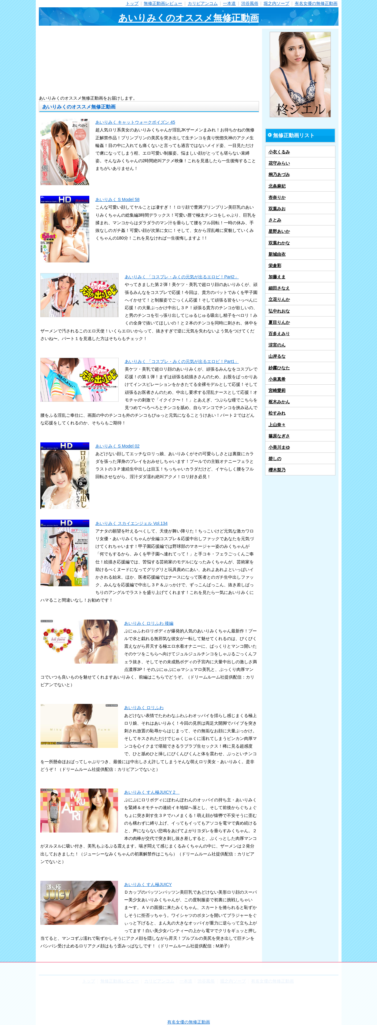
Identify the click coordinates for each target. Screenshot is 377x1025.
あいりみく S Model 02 (117, 446)
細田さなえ (279, 288)
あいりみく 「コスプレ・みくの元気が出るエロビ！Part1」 (182, 361)
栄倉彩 (274, 265)
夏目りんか (279, 322)
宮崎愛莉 (277, 390)
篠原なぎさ (279, 436)
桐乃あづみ (279, 174)
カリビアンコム (203, 3)
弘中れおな (279, 311)
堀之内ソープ (276, 3)
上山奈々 (277, 424)
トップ (132, 3)
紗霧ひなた (279, 367)
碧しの (274, 458)
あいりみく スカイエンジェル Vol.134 (131, 523)
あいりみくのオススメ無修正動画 (188, 18)
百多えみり (279, 333)
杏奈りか (277, 197)
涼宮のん (277, 344)
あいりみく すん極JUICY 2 (152, 792)
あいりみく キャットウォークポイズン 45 (135, 122)
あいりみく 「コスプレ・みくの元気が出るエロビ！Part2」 (182, 276)
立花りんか (279, 299)
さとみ (274, 220)
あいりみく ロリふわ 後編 (149, 623)
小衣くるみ (279, 151)
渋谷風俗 (249, 3)
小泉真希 (277, 379)
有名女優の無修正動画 (316, 3)
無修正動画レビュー (163, 3)
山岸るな (277, 356)
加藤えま (277, 276)
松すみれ (277, 413)
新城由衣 (277, 254)
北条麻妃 (277, 186)
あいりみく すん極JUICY (148, 884)
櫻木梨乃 (277, 469)
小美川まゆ (279, 447)
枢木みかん (279, 401)
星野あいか (279, 231)
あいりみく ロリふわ (144, 707)
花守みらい (279, 163)
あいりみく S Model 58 (117, 199)
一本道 (229, 3)
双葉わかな (279, 242)
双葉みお (277, 208)
